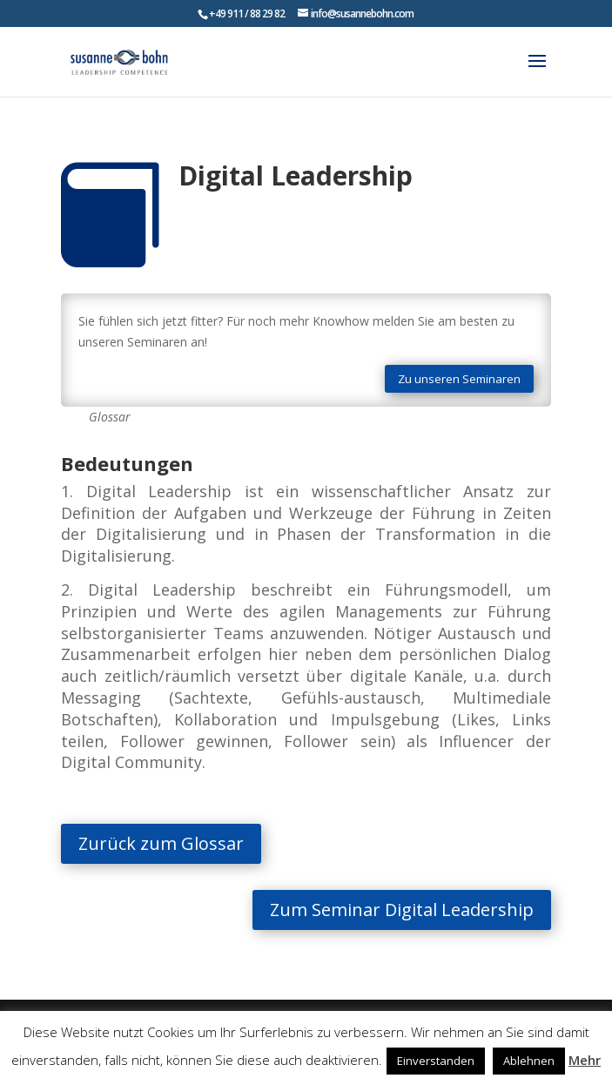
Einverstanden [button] (435, 1060)
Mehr (584, 1059)
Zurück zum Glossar (215, 843)
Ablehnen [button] (529, 1060)
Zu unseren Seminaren (459, 379)
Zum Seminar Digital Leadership (365, 909)
